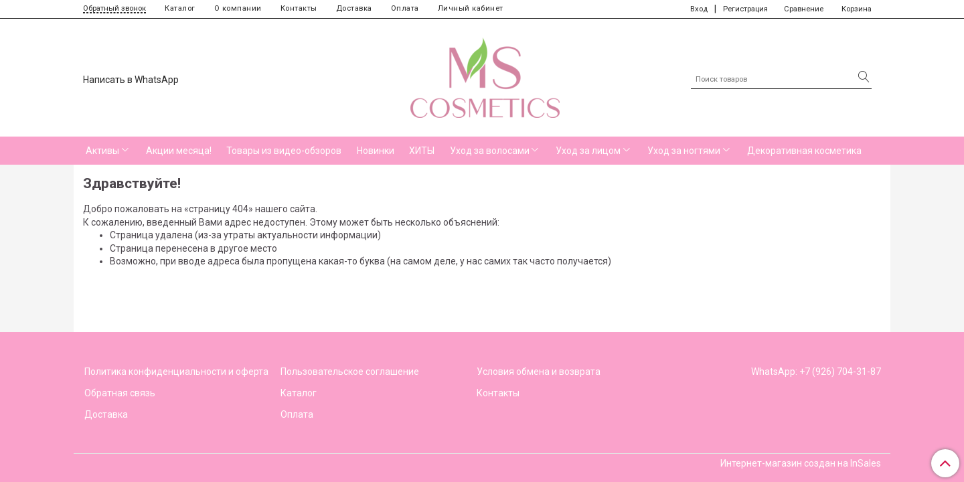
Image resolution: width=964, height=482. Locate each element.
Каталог (180, 8)
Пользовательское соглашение (349, 371)
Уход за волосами (490, 150)
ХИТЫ (421, 150)
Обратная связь (119, 393)
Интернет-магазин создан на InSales (800, 463)
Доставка (354, 8)
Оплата (405, 8)
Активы (102, 150)
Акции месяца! (179, 150)
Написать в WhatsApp (131, 79)
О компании (238, 8)
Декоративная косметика (804, 150)
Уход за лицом (588, 150)
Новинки (375, 150)
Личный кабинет (470, 8)
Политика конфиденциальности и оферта (176, 371)
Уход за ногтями (683, 150)
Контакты (298, 8)
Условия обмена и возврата (538, 371)
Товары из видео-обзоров (283, 150)
